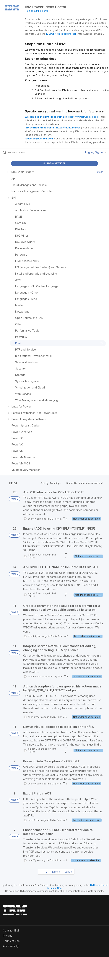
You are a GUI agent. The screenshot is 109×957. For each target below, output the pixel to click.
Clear (100, 172)
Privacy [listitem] (7, 935)
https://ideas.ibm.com (68, 127)
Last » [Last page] (68, 871)
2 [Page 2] (47, 871)
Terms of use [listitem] (11, 940)
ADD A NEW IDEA (54, 163)
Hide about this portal (36, 10)
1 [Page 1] (40, 871)
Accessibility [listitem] (11, 946)
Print (58, 518)
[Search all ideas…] (28, 152)
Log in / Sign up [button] (95, 152)
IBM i (52, 518)
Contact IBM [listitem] (11, 930)
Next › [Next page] (56, 871)
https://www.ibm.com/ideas (82, 116)
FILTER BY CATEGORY (20, 172)
